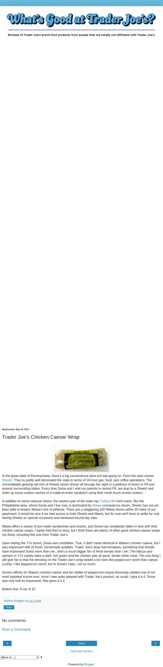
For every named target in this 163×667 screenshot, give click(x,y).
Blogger (89, 664)
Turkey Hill (107, 501)
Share (9, 607)
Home (81, 643)
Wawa (96, 505)
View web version (81, 651)
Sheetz (7, 480)
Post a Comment (16, 629)
